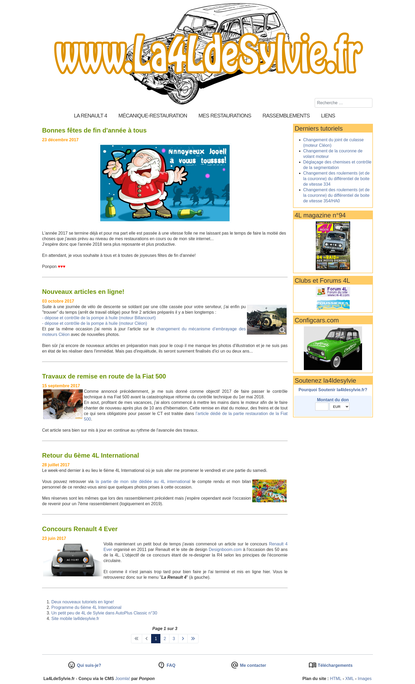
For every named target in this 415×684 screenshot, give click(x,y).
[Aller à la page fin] (193, 638)
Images (365, 678)
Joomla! (122, 678)
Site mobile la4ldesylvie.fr (75, 618)
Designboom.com (225, 549)
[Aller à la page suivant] (183, 638)
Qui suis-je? (88, 665)
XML (349, 678)
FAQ (170, 665)
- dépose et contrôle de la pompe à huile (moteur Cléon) (94, 323)
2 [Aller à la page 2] (165, 638)
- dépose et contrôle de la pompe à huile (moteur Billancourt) (99, 318)
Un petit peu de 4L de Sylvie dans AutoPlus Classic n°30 (104, 613)
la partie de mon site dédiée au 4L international (143, 481)
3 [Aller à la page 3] (174, 638)
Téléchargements (335, 665)
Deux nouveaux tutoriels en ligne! (82, 602)
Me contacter (252, 665)
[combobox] (343, 103)
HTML (336, 678)
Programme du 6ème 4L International (86, 607)
